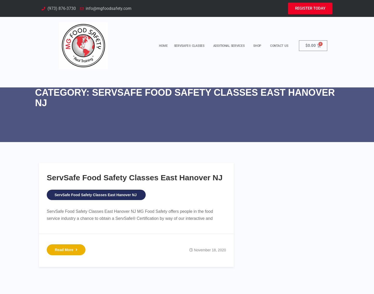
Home (163, 46)
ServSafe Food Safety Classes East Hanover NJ (135, 177)
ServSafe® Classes (190, 45)
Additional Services (230, 45)
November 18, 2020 (210, 250)
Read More (66, 250)
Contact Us (279, 46)
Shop (258, 45)
